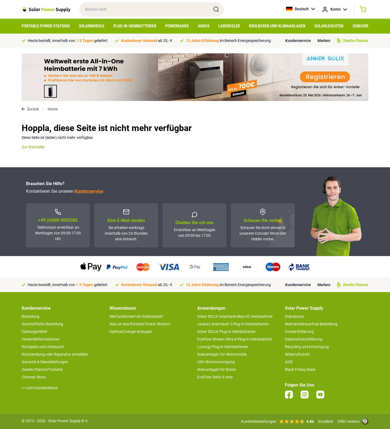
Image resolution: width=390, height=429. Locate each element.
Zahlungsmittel (34, 331)
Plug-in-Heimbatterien (134, 26)
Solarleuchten (328, 26)
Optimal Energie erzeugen (130, 331)
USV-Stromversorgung (216, 362)
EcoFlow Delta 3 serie (215, 377)
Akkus (203, 26)
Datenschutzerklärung (303, 339)
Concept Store (34, 377)
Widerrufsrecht (297, 354)
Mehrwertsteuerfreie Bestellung (311, 324)
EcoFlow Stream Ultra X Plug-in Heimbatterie (234, 339)
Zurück (30, 109)
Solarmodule (91, 26)
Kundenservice (298, 40)
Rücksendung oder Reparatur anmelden (55, 354)
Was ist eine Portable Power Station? (140, 324)
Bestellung (30, 316)
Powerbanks (177, 26)
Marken (323, 40)
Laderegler (229, 26)
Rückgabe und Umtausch (43, 347)
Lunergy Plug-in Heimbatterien (222, 347)
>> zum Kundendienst (40, 388)
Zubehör (360, 26)
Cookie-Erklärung (299, 331)
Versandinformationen (41, 339)
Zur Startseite (33, 147)
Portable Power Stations (46, 26)
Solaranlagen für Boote (216, 369)
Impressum (294, 316)
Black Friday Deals (300, 369)
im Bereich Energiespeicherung (228, 40)
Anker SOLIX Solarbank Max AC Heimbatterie (234, 316)
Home (53, 109)
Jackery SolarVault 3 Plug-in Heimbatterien (233, 324)
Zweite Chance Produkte (42, 369)
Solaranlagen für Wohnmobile (222, 354)
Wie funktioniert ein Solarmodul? (136, 316)
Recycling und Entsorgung (307, 347)
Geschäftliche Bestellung (42, 324)
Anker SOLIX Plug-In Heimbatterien (226, 331)
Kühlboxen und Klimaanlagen (277, 26)
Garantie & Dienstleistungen (45, 362)
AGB (288, 362)
